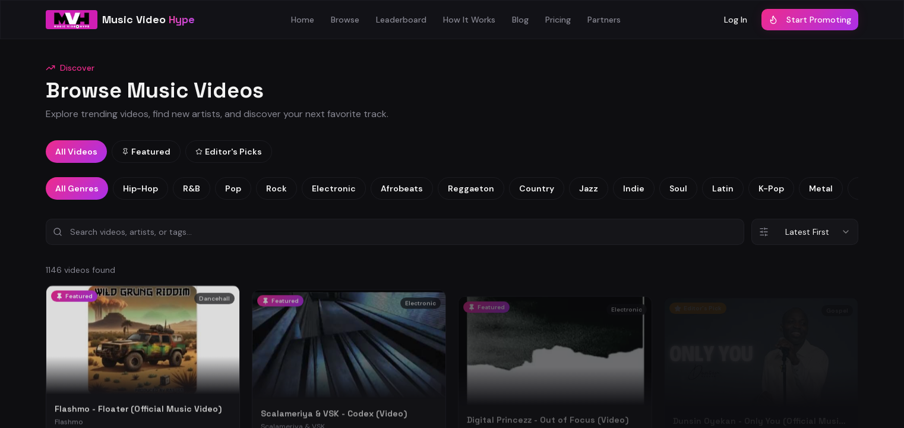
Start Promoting (810, 19)
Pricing (558, 19)
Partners (604, 19)
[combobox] (804, 232)
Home (302, 19)
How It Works (469, 19)
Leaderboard (401, 19)
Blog (520, 19)
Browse (345, 19)
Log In (735, 19)
